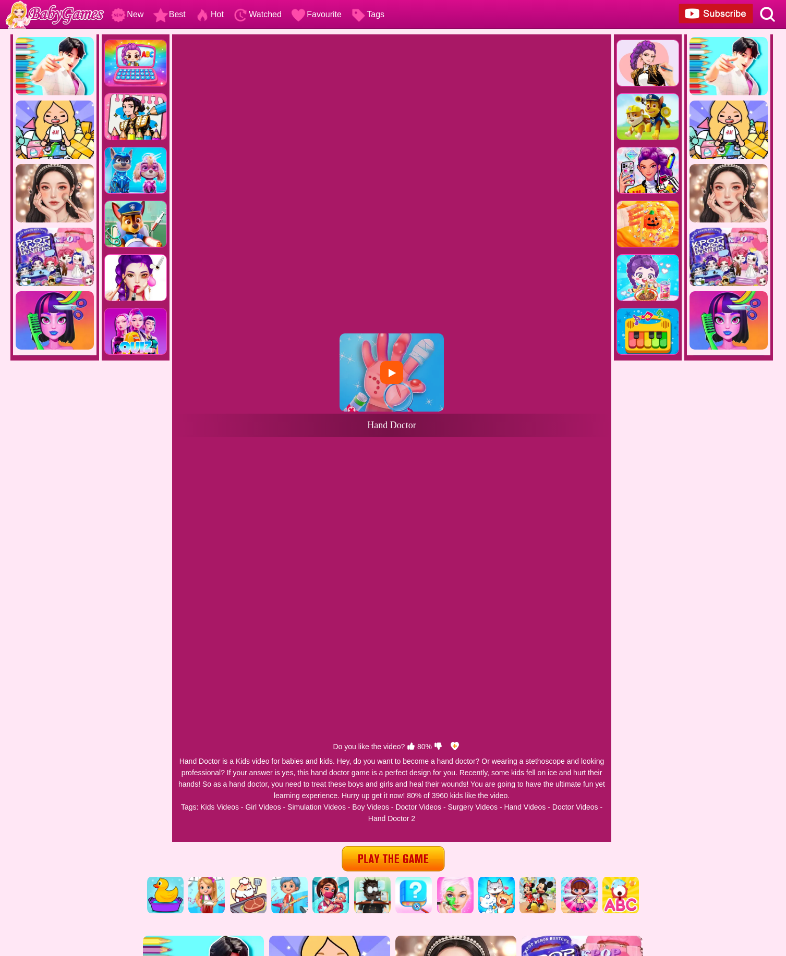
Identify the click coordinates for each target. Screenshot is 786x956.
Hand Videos (525, 807)
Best (169, 14)
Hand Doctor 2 (391, 818)
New (127, 14)
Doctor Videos (418, 807)
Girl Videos (263, 807)
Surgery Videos (473, 807)
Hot (209, 14)
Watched (257, 14)
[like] (411, 746)
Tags (367, 14)
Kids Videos (219, 807)
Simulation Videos (316, 807)
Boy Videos (370, 807)
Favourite (316, 14)
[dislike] (438, 746)
